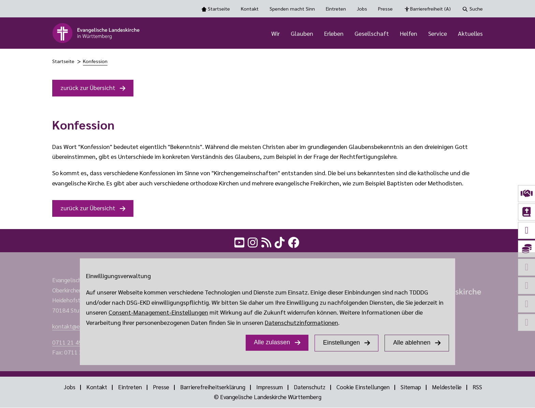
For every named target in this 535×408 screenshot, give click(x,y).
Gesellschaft (372, 33)
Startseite (219, 8)
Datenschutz (309, 387)
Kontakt (250, 8)
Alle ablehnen (411, 342)
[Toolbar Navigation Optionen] (267, 8)
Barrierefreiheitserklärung (212, 387)
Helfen (408, 33)
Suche (476, 8)
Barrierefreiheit (430, 9)
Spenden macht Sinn (292, 8)
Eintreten (336, 8)
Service (437, 33)
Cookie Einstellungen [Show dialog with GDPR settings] (362, 387)
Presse (385, 8)
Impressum (269, 387)
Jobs (362, 8)
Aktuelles (470, 33)
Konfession (95, 61)
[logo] (96, 33)
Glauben (302, 33)
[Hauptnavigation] (317, 33)
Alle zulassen (272, 342)
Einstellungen (341, 342)
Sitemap (410, 387)
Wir (275, 33)
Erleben (334, 33)
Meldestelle (446, 387)
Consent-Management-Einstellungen (158, 312)
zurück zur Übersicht (87, 87)
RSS (477, 387)
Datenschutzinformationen (301, 322)
